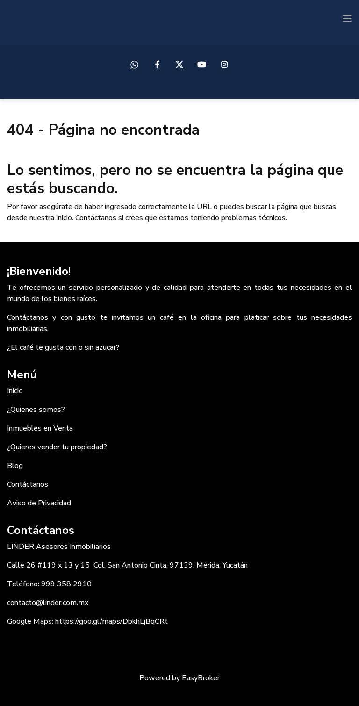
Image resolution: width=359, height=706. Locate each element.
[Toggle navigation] (347, 18)
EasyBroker (201, 678)
